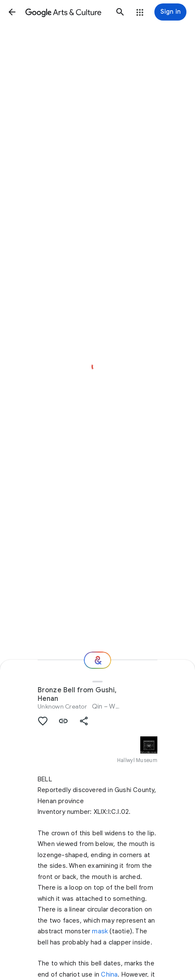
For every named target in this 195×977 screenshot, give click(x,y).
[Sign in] (170, 12)
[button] (12, 12)
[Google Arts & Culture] (66, 12)
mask (100, 931)
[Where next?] (97, 660)
